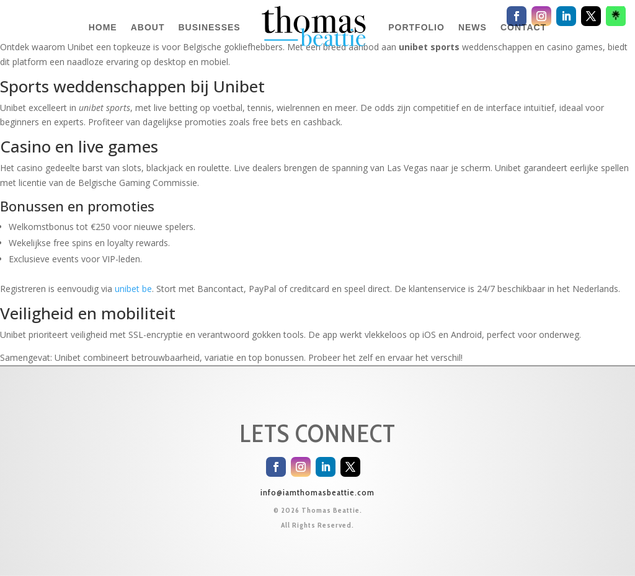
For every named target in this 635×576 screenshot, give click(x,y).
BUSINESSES (209, 27)
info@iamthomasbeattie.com (317, 492)
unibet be (133, 289)
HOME (103, 27)
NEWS (472, 27)
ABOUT (148, 27)
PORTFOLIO (416, 27)
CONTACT (523, 27)
